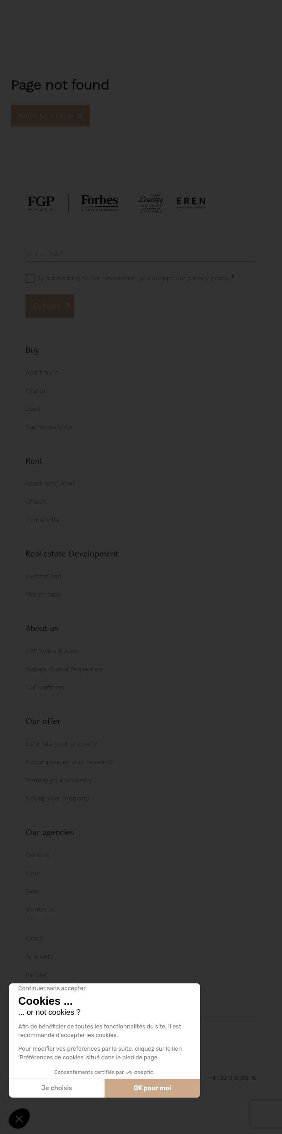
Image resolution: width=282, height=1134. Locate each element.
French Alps (43, 594)
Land (32, 408)
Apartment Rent (50, 483)
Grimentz (39, 956)
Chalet (35, 390)
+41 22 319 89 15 (232, 1077)
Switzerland (43, 576)
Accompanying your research (69, 761)
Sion (32, 891)
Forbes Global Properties (63, 669)
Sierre (34, 938)
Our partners (45, 687)
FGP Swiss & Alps (51, 650)
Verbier (36, 974)
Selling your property (57, 798)
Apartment (42, 372)
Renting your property (58, 780)
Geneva (37, 854)
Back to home (50, 115)
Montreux (39, 909)
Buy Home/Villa (48, 426)
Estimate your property (61, 743)
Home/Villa (42, 519)
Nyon (32, 872)
